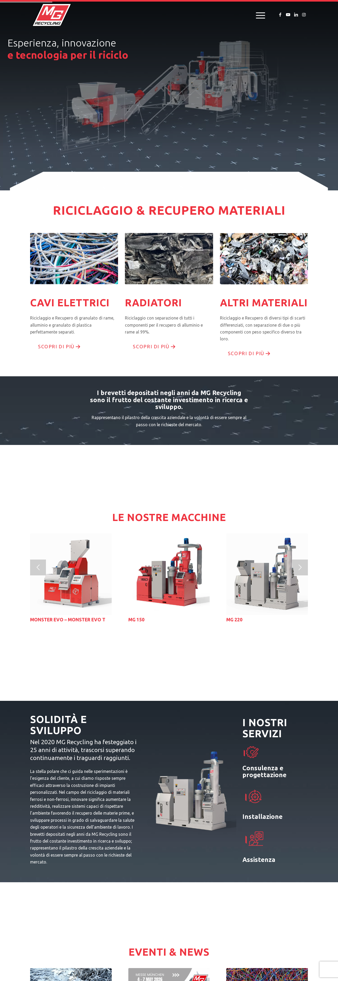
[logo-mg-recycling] (51, 14)
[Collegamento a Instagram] (304, 14)
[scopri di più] (58, 347)
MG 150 (136, 619)
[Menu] (258, 14)
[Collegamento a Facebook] (280, 14)
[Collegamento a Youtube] (288, 14)
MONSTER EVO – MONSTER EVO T (67, 619)
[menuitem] (258, 14)
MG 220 (234, 619)
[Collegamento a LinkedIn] (296, 14)
